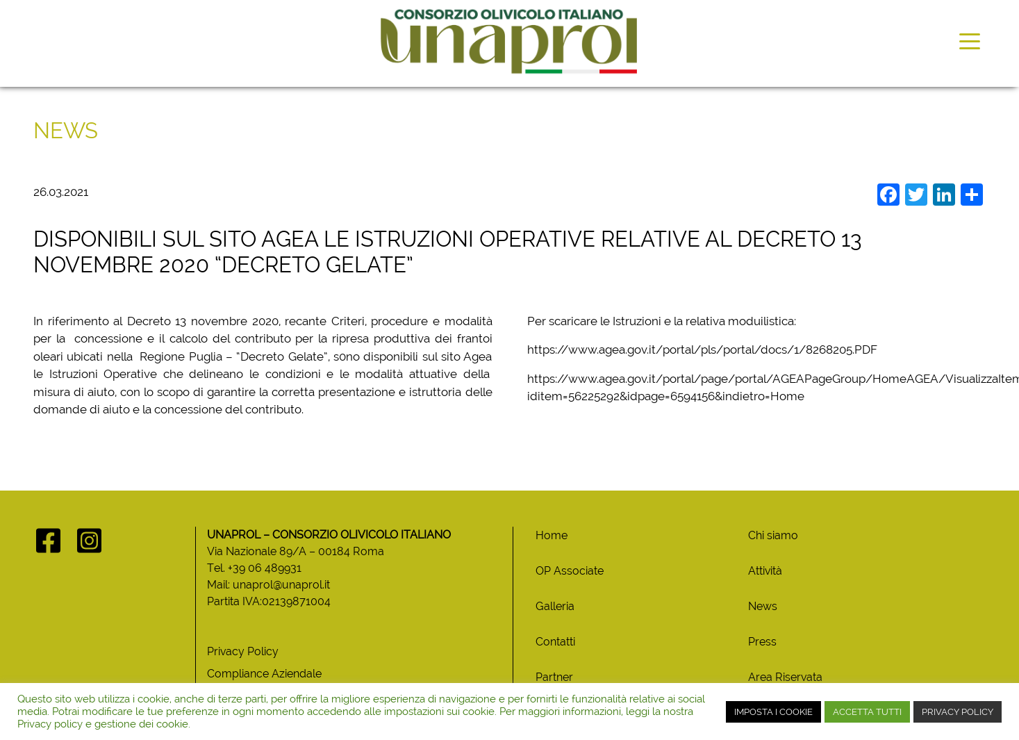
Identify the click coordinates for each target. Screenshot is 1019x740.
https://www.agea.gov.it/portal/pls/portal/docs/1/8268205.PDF (702, 349)
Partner (554, 677)
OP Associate (570, 570)
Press (762, 641)
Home (552, 535)
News (762, 606)
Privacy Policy (243, 651)
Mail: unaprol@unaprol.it (268, 584)
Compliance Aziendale (264, 673)
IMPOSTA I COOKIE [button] (773, 712)
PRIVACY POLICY (957, 712)
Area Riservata (785, 677)
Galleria (555, 606)
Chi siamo (773, 535)
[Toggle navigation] (969, 40)
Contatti (555, 641)
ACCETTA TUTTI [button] (867, 712)
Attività (765, 570)
